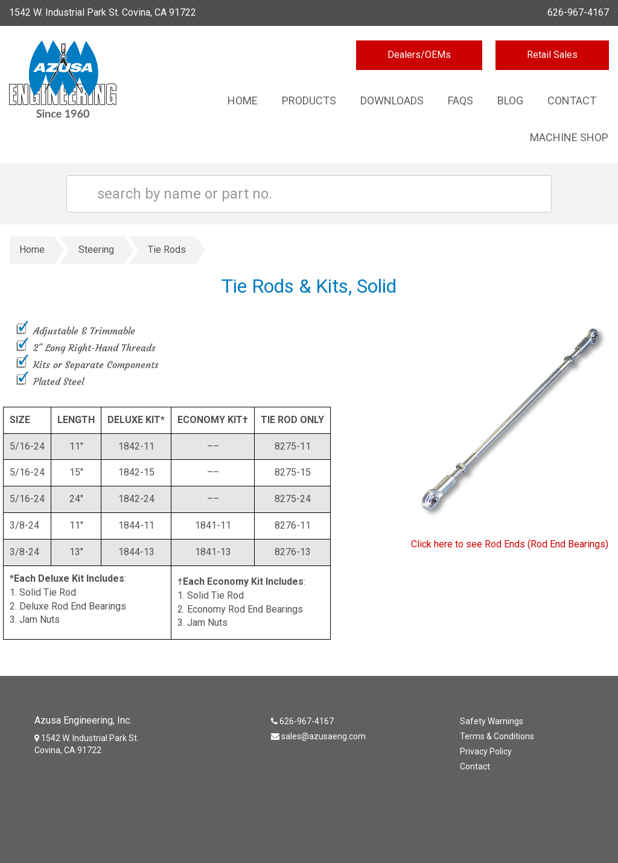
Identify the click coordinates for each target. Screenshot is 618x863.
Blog (510, 100)
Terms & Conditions (497, 736)
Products (309, 100)
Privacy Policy (486, 751)
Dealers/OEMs (419, 54)
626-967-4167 (578, 12)
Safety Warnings (491, 721)
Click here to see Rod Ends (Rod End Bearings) (509, 544)
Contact (571, 100)
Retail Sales (552, 54)
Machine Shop (569, 137)
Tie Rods (167, 249)
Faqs (460, 100)
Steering (96, 249)
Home (243, 100)
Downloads (392, 100)
